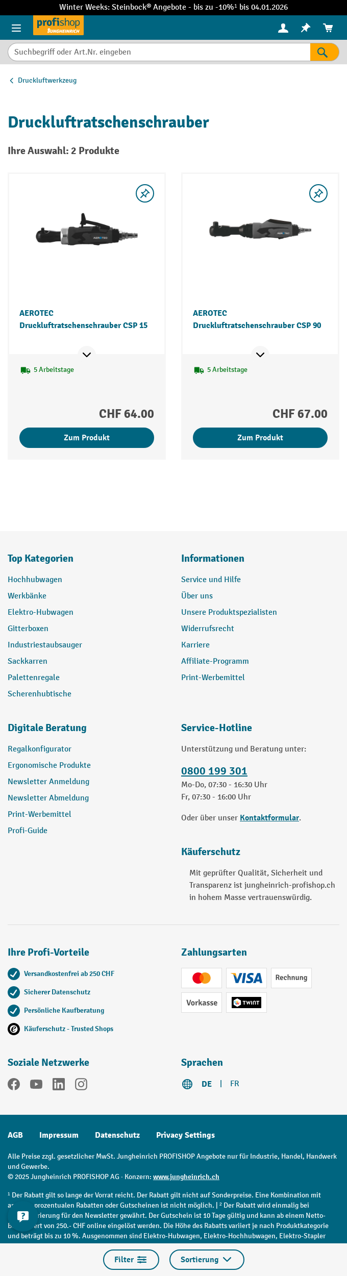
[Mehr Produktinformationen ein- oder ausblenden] (87, 355)
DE (207, 1084)
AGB (15, 1135)
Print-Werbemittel (213, 678)
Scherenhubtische (39, 694)
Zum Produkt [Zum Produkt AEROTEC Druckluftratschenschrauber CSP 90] (260, 438)
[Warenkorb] (328, 27)
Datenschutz (117, 1135)
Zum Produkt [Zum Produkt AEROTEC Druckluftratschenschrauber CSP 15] (87, 438)
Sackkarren (27, 661)
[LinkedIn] (59, 1086)
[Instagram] (81, 1086)
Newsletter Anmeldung (48, 782)
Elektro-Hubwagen (40, 612)
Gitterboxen (28, 629)
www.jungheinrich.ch (186, 1176)
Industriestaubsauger (45, 645)
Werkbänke (27, 596)
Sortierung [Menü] (207, 1260)
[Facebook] (14, 1086)
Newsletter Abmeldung (48, 798)
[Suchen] (324, 52)
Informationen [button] (212, 558)
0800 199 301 (214, 771)
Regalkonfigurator (39, 749)
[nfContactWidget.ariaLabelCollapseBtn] (23, 1216)
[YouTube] (36, 1086)
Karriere (195, 645)
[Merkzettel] (305, 27)
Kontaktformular (269, 818)
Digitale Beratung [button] (47, 727)
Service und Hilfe (211, 580)
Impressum (59, 1135)
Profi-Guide (27, 831)
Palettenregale (34, 678)
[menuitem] (283, 27)
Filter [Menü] (131, 1260)
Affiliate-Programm (215, 661)
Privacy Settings (185, 1135)
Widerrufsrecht (207, 629)
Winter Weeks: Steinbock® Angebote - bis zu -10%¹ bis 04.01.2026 (173, 7)
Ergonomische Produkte (49, 765)
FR (234, 1084)
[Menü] (16, 27)
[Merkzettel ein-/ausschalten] (145, 193)
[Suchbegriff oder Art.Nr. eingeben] (159, 52)
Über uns (197, 596)
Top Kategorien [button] (40, 558)
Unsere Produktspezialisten (229, 612)
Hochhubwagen (35, 580)
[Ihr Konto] (283, 27)
